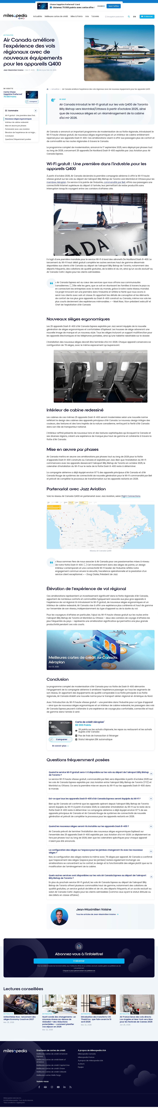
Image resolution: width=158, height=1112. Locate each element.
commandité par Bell (114, 182)
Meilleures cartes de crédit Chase (51, 1068)
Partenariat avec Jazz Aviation (17, 129)
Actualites (8, 35)
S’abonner (79, 960)
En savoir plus (59, 745)
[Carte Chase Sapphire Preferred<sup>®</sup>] (13, 94)
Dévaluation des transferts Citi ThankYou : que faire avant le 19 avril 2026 (96, 1019)
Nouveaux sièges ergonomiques (18, 119)
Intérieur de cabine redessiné (16, 122)
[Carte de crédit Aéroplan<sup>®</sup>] (60, 728)
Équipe (81, 1067)
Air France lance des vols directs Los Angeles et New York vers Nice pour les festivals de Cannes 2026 (136, 1019)
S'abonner (148, 16)
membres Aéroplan (56, 182)
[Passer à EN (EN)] (135, 16)
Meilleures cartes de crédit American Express (52, 1055)
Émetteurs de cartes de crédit (51, 1050)
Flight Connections (130, 496)
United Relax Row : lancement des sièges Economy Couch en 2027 (20, 1018)
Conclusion (9, 136)
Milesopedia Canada (87, 1054)
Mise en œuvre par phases (15, 126)
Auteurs (81, 1064)
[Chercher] (128, 16)
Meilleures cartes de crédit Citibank (51, 1072)
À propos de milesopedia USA (90, 1060)
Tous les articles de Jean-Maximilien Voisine (96, 914)
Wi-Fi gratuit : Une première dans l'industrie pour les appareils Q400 (22, 115)
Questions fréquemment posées (18, 139)
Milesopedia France (86, 1057)
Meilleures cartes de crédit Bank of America (51, 1060)
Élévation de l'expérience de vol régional (21, 132)
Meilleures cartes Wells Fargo (49, 1075)
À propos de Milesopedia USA (92, 1050)
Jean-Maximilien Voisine (93, 909)
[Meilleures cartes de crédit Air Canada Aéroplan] (100, 650)
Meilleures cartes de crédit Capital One (53, 1065)
